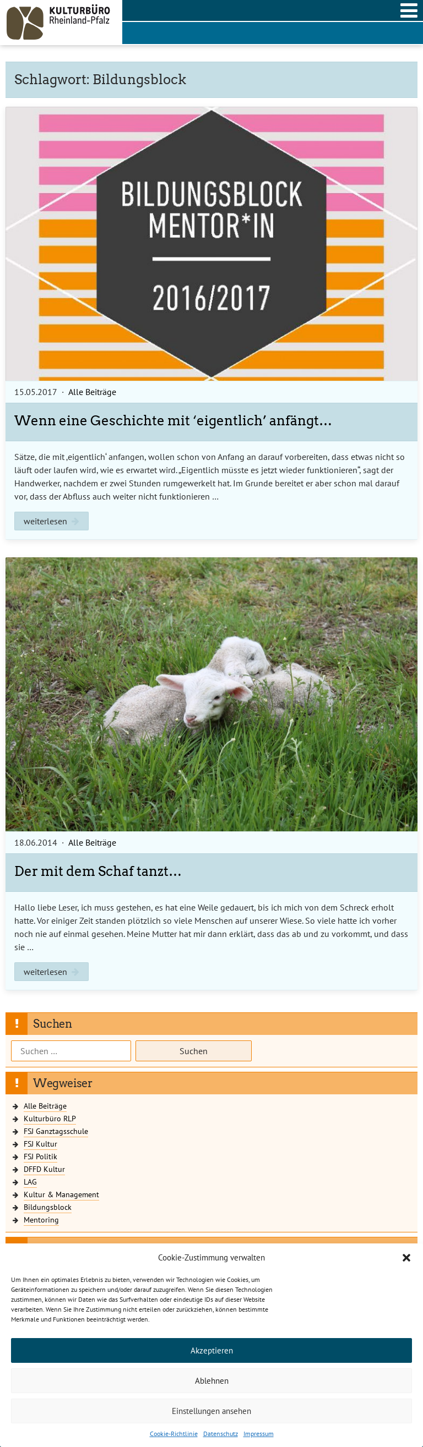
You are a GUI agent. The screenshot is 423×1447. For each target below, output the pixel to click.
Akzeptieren (212, 1350)
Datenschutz (220, 1433)
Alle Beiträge (92, 391)
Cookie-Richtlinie (174, 1433)
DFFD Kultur (44, 1169)
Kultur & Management (61, 1194)
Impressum (258, 1433)
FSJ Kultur (40, 1143)
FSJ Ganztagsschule (56, 1131)
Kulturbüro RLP (50, 1118)
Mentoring (41, 1219)
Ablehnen (212, 1380)
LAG (30, 1181)
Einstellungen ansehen (211, 1411)
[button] (406, 1257)
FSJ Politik (40, 1156)
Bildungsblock (48, 1207)
